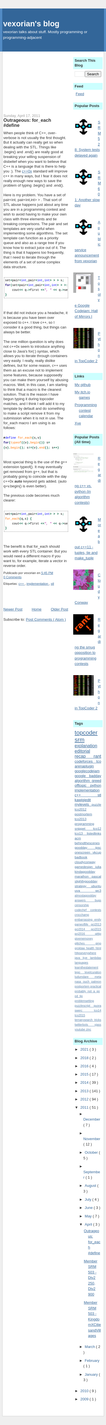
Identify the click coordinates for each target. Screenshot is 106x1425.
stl (52, 582)
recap (84, 756)
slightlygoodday (86, 881)
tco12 (97, 828)
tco (98, 761)
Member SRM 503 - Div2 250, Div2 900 (91, 1277)
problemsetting (84, 1000)
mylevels (83, 804)
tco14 (97, 1010)
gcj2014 (83, 929)
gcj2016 (85, 933)
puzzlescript (84, 1005)
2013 (85, 1091)
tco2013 (80, 819)
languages (81, 962)
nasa (79, 981)
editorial (82, 751)
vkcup (96, 852)
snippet (84, 828)
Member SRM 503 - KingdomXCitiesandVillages (92, 1319)
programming (84, 823)
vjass (97, 1024)
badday (95, 776)
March (90, 1347)
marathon (83, 876)
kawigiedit (83, 800)
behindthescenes (87, 843)
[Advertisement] (35, 80)
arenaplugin (84, 766)
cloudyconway (85, 862)
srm (80, 739)
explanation (86, 745)
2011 (85, 1107)
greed (96, 780)
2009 (85, 1399)
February (92, 1360)
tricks (97, 1019)
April (89, 1224)
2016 (85, 1066)
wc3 (98, 890)
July (88, 1199)
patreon (96, 981)
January (92, 1374)
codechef (82, 910)
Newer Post (12, 608)
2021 (85, 1049)
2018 (85, 1058)
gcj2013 (96, 924)
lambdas (95, 957)
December (91, 1119)
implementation (38, 582)
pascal (96, 876)
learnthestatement (86, 967)
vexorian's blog (31, 23)
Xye (78, 423)
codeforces (85, 761)
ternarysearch (84, 1019)
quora (97, 1005)
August (91, 1185)
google (82, 776)
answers (85, 900)
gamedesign (85, 867)
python (95, 785)
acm (78, 838)
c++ (21, 582)
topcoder (86, 732)
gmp (98, 943)
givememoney (84, 938)
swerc (84, 1010)
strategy (83, 886)
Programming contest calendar (86, 410)
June (89, 1208)
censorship (82, 905)
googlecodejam (87, 771)
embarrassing (84, 919)
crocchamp (82, 914)
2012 (85, 1099)
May (89, 1216)
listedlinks (94, 833)
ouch (87, 981)
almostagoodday (85, 895)
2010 (85, 1391)
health (91, 948)
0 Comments (12, 576)
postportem (82, 986)
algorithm (83, 780)
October (92, 1152)
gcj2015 (96, 929)
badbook (81, 857)
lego (80, 972)
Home (37, 608)
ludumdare (85, 976)
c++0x (27, 171)
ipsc (98, 847)
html (98, 948)
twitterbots (84, 1024)
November (91, 1139)
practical (95, 986)
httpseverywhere (85, 953)
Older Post (59, 608)
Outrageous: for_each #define (27, 123)
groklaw (80, 948)
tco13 (81, 833)
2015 (85, 1074)
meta (98, 976)
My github (82, 385)
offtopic (82, 785)
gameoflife (83, 924)
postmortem (83, 814)
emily (97, 919)
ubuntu (96, 886)
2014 (85, 1082)
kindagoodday (85, 871)
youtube (80, 1029)
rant (97, 756)
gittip (98, 933)
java (79, 957)
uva (85, 890)
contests (95, 910)
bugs (98, 900)
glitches (85, 943)
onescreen (83, 852)
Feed (80, 94)
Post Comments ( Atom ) (46, 618)
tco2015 (80, 1015)
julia (98, 867)
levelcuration (93, 972)
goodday (85, 847)
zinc (88, 1029)
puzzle (96, 804)
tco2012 (80, 809)
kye (86, 957)
